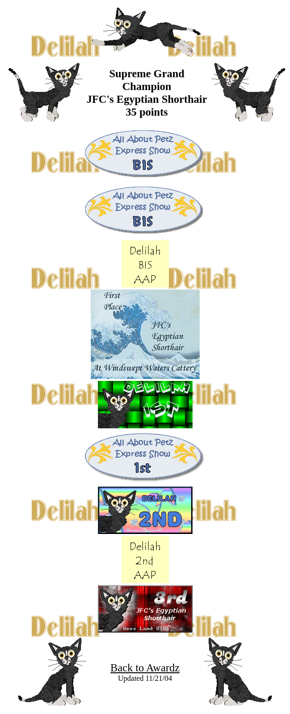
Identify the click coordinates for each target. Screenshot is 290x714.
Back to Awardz (144, 667)
